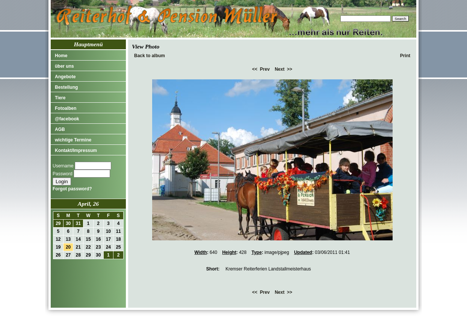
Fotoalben (65, 108)
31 (78, 223)
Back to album (149, 55)
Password (63, 173)
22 (88, 247)
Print (405, 55)
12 (58, 239)
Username (63, 166)
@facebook (67, 118)
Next (279, 69)
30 (68, 223)
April (84, 203)
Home (61, 55)
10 (108, 231)
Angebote (65, 76)
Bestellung (66, 87)
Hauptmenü (88, 44)
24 (108, 247)
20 (68, 247)
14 (78, 239)
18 (118, 239)
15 (88, 239)
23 (98, 247)
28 (78, 255)
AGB (60, 129)
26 (58, 255)
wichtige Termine (73, 140)
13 (68, 239)
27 (68, 255)
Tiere (60, 97)
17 (108, 239)
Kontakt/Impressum (76, 150)
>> (289, 69)
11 (118, 231)
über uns (64, 66)
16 (98, 239)
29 (58, 223)
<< (254, 69)
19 (58, 247)
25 (118, 247)
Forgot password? (72, 188)
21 (78, 247)
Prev (265, 69)
